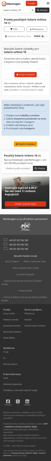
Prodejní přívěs (25, 290)
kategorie (29, 128)
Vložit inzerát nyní (25, 203)
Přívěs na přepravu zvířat (35, 261)
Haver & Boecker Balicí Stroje (25, 268)
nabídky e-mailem (30, 115)
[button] (48, 3)
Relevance (37, 29)
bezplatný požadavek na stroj (30, 118)
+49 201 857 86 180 (18, 240)
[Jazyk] (43, 3)
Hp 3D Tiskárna (12, 261)
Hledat (42, 10)
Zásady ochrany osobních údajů (24, 453)
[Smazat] (32, 10)
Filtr (14, 29)
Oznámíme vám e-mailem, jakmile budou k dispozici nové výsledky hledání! (25, 60)
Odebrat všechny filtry (18, 36)
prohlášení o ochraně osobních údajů (26, 90)
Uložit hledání (25, 74)
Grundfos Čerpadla (25, 274)
